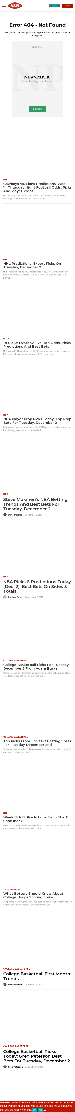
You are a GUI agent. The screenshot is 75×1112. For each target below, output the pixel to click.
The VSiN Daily (11, 889)
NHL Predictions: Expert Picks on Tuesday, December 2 (32, 265)
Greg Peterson (15, 1067)
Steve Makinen (15, 515)
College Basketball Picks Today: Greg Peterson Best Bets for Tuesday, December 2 (36, 1056)
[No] (44, 1110)
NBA (5, 415)
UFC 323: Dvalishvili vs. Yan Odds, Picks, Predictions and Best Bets (37, 344)
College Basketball (15, 661)
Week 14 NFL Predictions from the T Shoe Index (35, 819)
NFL (5, 180)
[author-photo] (5, 515)
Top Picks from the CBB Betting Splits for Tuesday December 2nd (37, 743)
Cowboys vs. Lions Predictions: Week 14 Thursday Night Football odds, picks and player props (37, 187)
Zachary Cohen (15, 597)
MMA (6, 339)
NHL (5, 259)
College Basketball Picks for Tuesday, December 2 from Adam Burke (36, 666)
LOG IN (67, 6)
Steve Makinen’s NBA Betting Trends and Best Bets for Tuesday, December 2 (35, 504)
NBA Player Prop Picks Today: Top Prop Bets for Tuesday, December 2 (37, 421)
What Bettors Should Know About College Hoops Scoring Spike (33, 895)
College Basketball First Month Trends (36, 976)
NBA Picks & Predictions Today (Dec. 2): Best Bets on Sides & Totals (37, 586)
